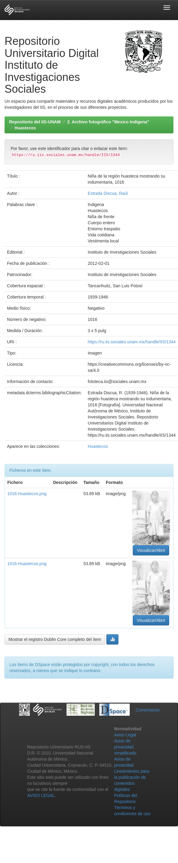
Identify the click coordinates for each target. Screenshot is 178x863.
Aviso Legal (125, 734)
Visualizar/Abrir (151, 550)
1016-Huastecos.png (26, 493)
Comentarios (147, 710)
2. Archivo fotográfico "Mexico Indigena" (108, 121)
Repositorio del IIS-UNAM (35, 121)
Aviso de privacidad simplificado (125, 746)
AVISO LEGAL (41, 795)
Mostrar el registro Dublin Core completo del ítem (55, 639)
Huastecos (25, 127)
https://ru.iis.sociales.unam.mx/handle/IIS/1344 (132, 341)
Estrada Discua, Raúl (108, 193)
